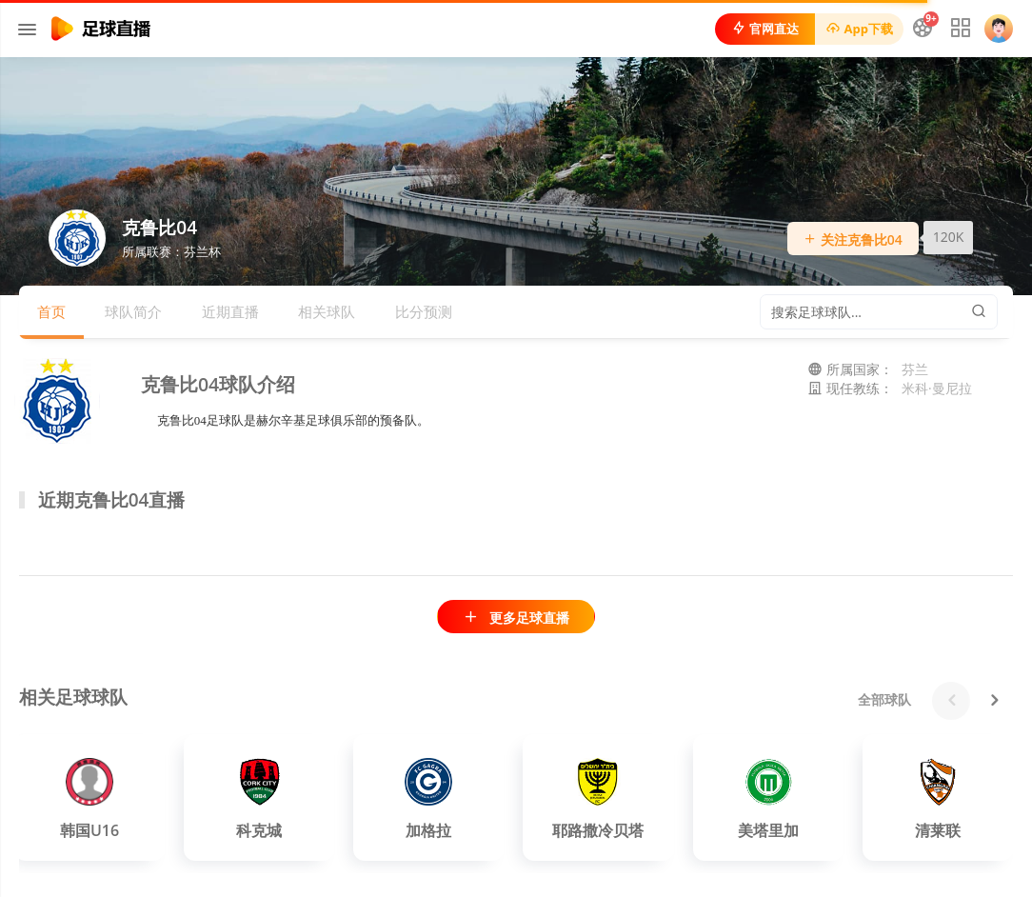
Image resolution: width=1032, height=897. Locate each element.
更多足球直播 (515, 617)
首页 (51, 311)
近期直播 (230, 311)
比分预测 (423, 311)
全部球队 (884, 699)
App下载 (859, 28)
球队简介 (133, 311)
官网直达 (765, 28)
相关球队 (326, 311)
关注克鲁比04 (853, 239)
